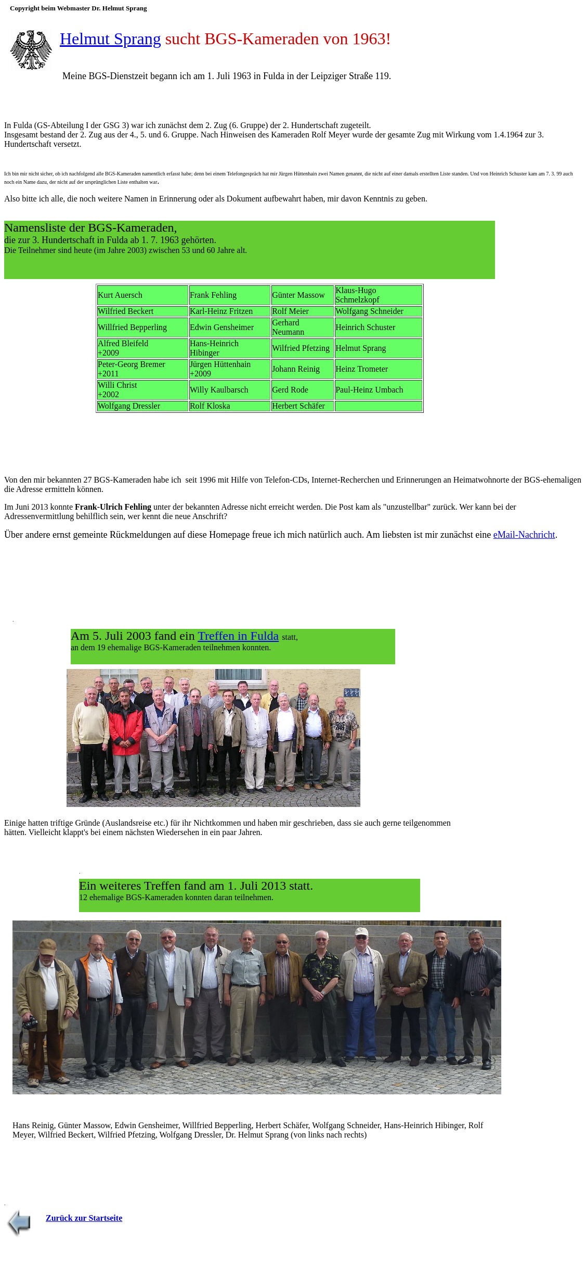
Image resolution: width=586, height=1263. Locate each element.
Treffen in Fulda (238, 635)
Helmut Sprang (110, 38)
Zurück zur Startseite (84, 1218)
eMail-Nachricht (524, 534)
